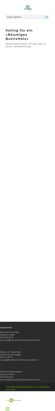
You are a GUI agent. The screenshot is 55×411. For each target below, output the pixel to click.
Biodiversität (12, 44)
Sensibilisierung (22, 46)
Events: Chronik (28, 44)
